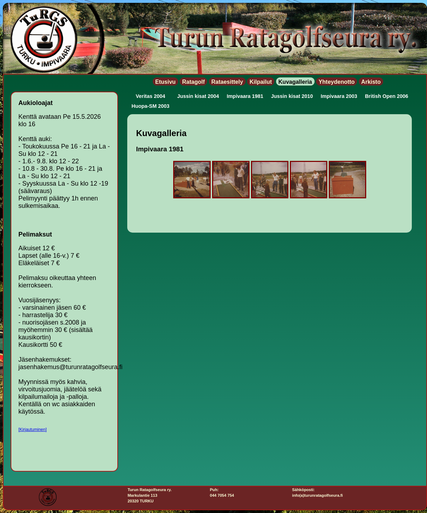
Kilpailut (261, 82)
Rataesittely (227, 82)
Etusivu (165, 82)
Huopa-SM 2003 (150, 106)
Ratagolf (193, 82)
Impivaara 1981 (245, 96)
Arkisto (371, 82)
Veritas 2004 (150, 96)
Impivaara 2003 (339, 96)
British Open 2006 (386, 96)
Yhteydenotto (336, 82)
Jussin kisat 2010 (292, 96)
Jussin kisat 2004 (198, 96)
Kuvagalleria (295, 82)
